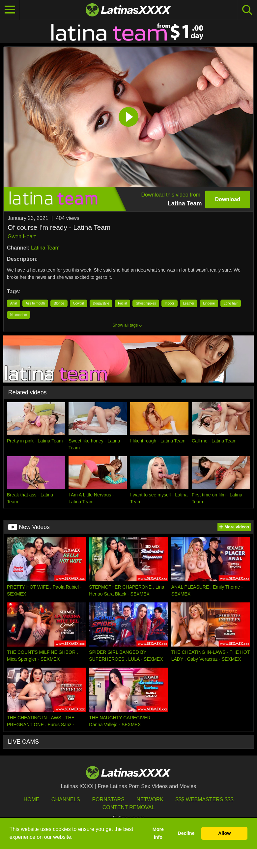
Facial (122, 303)
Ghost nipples (146, 303)
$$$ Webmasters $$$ (205, 799)
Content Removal (128, 807)
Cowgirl (78, 303)
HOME (31, 799)
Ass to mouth (35, 303)
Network (149, 799)
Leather (188, 303)
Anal (13, 303)
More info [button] (158, 833)
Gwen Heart (22, 236)
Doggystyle (101, 303)
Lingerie (209, 303)
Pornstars (108, 799)
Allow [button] (224, 833)
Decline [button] (186, 833)
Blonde (59, 303)
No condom (18, 315)
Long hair (231, 303)
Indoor (169, 303)
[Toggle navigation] (10, 10)
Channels (65, 799)
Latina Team (45, 248)
